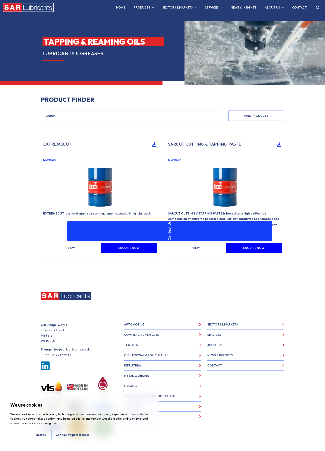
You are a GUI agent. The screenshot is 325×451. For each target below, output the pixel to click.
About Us (272, 7)
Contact (299, 7)
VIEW (71, 248)
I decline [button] (40, 435)
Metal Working (136, 376)
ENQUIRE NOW (129, 248)
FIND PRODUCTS (256, 116)
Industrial (133, 365)
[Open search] (318, 7)
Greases (130, 386)
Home (120, 7)
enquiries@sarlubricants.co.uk (67, 349)
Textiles (131, 345)
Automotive (134, 324)
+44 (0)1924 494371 (58, 355)
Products (142, 7)
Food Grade (133, 417)
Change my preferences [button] (72, 435)
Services (212, 7)
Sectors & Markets (177, 7)
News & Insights (243, 7)
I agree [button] (20, 435)
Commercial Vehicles (141, 335)
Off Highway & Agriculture (146, 355)
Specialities (133, 406)
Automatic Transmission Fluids (150, 396)
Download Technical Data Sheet (152, 144)
